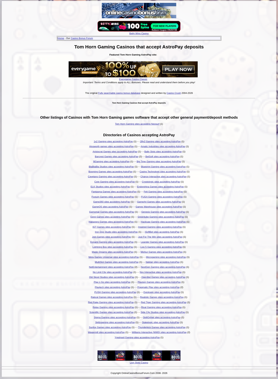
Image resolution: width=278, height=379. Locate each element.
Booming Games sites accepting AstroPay (110, 171)
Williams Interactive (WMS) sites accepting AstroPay (159, 332)
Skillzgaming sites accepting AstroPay (115, 322)
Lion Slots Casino (139, 362)
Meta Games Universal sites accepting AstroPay (113, 257)
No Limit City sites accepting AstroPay (112, 272)
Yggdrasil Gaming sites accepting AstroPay (137, 337)
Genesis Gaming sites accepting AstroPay (163, 212)
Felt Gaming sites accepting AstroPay (163, 191)
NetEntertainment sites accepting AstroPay (111, 267)
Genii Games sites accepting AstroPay (110, 216)
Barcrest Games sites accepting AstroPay (116, 156)
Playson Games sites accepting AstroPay (159, 282)
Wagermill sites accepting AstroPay (106, 332)
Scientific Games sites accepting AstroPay (111, 312)
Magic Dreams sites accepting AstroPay (113, 252)
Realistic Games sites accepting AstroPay (162, 297)
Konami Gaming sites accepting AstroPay (112, 242)
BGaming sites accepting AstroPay (111, 161)
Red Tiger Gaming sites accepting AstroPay (164, 302)
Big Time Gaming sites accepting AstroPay (159, 161)
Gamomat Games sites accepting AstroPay (111, 212)
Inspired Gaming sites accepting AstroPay (160, 227)
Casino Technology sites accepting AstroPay (163, 171)
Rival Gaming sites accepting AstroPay (161, 307)
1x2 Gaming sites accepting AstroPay (113, 141)
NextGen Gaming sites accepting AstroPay (163, 267)
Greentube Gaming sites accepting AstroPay (161, 216)
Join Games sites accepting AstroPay (111, 237)
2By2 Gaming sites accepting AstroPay (160, 141)
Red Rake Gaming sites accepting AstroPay (111, 302)
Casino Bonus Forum (82, 38)
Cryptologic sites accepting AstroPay (161, 181)
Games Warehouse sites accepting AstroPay (159, 206)
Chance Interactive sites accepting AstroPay (163, 176)
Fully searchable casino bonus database (119, 93)
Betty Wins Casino (139, 33)
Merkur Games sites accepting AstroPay (162, 252)
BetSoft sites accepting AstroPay (162, 156)
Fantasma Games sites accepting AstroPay (114, 191)
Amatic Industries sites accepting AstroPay (163, 146)
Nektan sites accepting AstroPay (163, 262)
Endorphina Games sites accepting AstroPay (160, 186)
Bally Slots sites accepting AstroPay (163, 151)
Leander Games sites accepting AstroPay (162, 242)
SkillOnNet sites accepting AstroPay (162, 317)
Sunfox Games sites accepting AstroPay (110, 327)
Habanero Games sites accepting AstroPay (111, 221)
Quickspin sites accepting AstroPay (161, 292)
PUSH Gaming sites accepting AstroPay (115, 292)
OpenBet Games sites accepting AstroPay (163, 277)
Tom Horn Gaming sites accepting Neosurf (137, 124)
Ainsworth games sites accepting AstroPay (111, 146)
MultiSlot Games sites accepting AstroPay (117, 262)
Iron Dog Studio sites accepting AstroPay (116, 232)
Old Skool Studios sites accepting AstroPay (111, 277)
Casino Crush (174, 93)
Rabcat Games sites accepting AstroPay (112, 297)
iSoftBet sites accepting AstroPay (162, 232)
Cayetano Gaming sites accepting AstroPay (110, 176)
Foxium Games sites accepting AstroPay (113, 196)
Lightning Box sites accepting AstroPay (113, 247)
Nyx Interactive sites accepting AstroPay (161, 272)
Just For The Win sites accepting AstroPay (160, 237)
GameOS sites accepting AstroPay (110, 206)
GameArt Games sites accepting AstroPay (159, 201)
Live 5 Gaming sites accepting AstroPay (161, 247)
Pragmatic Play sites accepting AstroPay (158, 287)
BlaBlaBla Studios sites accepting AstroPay (111, 166)
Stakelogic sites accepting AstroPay (160, 322)
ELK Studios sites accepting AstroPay (110, 186)
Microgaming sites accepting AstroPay (166, 257)
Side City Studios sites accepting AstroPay (163, 312)
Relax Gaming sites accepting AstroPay (113, 307)
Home (61, 38)
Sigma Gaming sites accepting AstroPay (115, 317)
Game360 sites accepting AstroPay (111, 201)
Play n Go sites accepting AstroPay (112, 282)
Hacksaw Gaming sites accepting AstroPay (163, 221)
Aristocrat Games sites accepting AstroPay (115, 151)
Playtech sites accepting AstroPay (112, 287)
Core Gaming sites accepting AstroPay (114, 181)
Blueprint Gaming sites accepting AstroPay (163, 166)
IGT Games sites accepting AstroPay (112, 227)
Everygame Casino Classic (133, 79)
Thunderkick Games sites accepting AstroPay (161, 327)
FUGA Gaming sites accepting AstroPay (162, 196)
